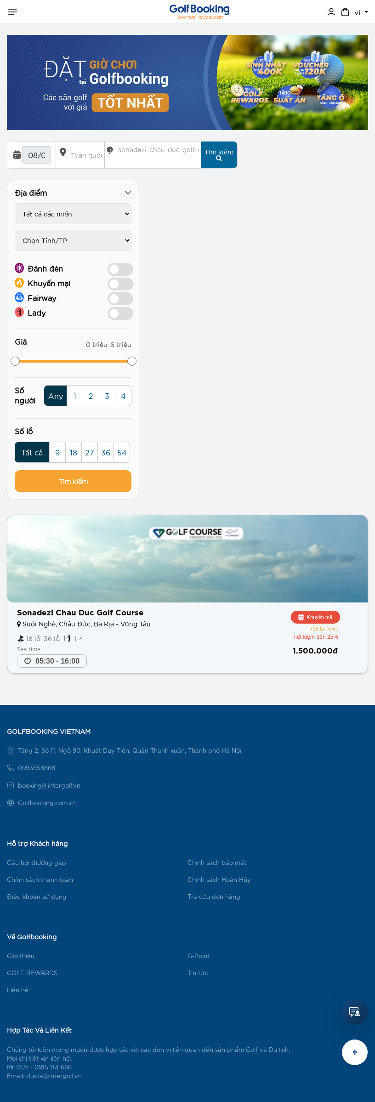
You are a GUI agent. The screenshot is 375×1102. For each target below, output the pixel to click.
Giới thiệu (20, 956)
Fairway (35, 297)
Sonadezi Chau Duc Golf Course (80, 611)
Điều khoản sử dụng (37, 896)
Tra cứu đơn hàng (214, 896)
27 (89, 452)
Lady (30, 312)
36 (105, 452)
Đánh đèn (39, 268)
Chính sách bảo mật (217, 862)
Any (55, 395)
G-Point (199, 956)
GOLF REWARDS (32, 973)
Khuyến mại (42, 283)
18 (73, 452)
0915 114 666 (53, 1067)
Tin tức (198, 973)
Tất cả (32, 452)
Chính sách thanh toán (40, 879)
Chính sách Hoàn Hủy (219, 879)
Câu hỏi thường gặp (36, 862)
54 (122, 452)
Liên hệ (17, 990)
